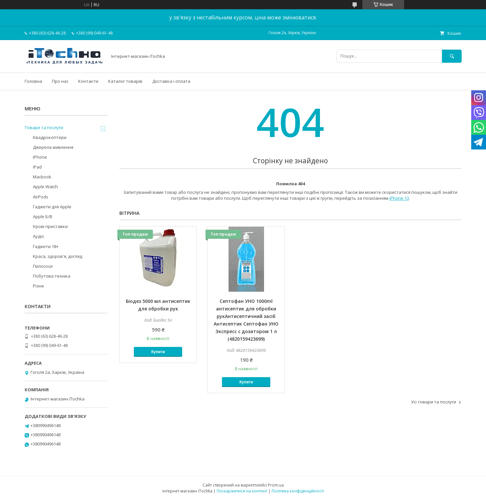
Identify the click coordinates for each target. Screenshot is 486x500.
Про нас (60, 81)
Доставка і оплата (171, 81)
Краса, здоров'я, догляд (57, 256)
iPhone (40, 157)
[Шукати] (452, 56)
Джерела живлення (53, 147)
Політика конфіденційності (298, 491)
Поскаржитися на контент (242, 491)
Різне (38, 286)
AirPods (40, 197)
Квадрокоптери (49, 137)
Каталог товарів (125, 81)
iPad (37, 167)
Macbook (42, 177)
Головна (33, 81)
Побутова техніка (51, 276)
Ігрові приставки (50, 226)
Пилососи (43, 266)
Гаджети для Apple (52, 207)
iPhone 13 (399, 198)
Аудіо (38, 236)
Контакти (88, 81)
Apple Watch (45, 187)
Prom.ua (276, 485)
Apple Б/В (42, 216)
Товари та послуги (44, 127)
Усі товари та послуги (433, 402)
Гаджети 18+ (46, 246)
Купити (158, 352)
